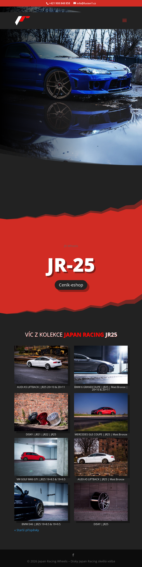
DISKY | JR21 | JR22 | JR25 (41, 434)
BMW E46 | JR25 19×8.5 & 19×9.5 (41, 524)
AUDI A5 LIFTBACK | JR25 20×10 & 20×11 (41, 387)
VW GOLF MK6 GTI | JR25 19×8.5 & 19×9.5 (41, 479)
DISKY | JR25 (101, 524)
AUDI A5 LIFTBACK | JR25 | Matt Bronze (101, 479)
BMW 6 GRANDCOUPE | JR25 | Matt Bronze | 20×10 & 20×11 (101, 388)
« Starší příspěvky (26, 530)
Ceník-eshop (71, 285)
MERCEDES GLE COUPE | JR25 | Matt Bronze (101, 434)
